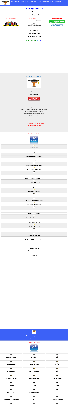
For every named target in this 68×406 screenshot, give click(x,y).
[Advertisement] (34, 57)
